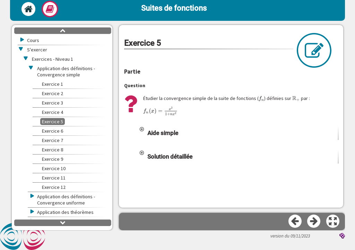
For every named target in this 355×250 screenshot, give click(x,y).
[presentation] (262, 98)
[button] (238, 133)
